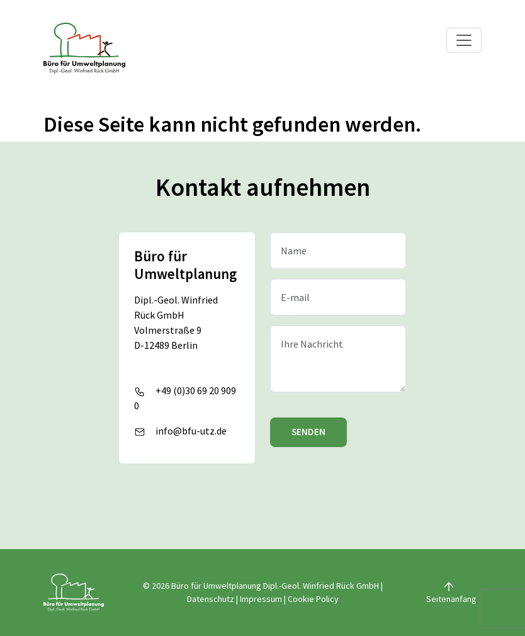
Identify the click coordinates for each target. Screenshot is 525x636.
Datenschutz (210, 599)
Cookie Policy (313, 599)
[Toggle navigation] (464, 40)
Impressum (261, 599)
